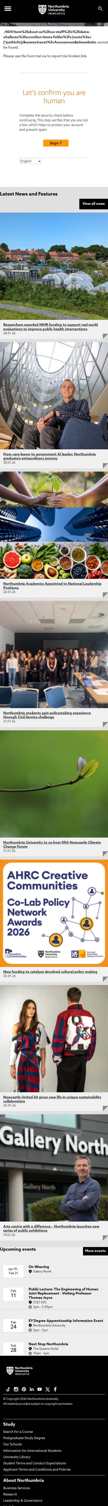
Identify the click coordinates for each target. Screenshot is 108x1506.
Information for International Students (32, 1451)
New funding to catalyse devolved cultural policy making (50, 972)
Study (9, 1424)
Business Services (16, 1488)
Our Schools (12, 1444)
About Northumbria (23, 1481)
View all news (94, 204)
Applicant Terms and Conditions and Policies (37, 1469)
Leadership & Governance (22, 1501)
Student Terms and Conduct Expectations (34, 1463)
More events (95, 1251)
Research (10, 1494)
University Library (16, 1457)
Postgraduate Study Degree (24, 1438)
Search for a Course (18, 1432)
